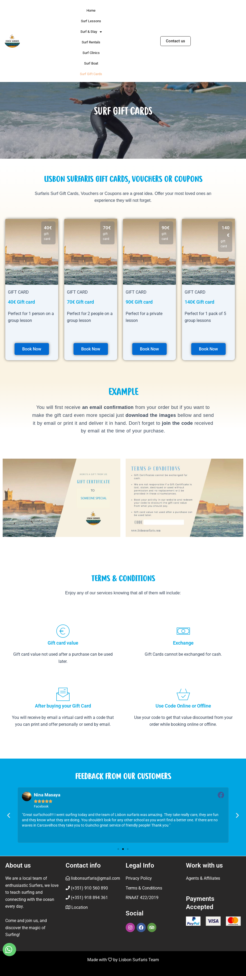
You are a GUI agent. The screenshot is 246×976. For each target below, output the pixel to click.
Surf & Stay (91, 32)
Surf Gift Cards (91, 74)
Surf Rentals (91, 42)
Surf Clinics (91, 53)
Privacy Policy (139, 878)
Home (90, 10)
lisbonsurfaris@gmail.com (93, 878)
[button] (8, 815)
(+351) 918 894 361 (87, 897)
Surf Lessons (91, 21)
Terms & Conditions (144, 888)
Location (79, 907)
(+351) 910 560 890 (87, 888)
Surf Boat (91, 63)
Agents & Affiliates (203, 878)
